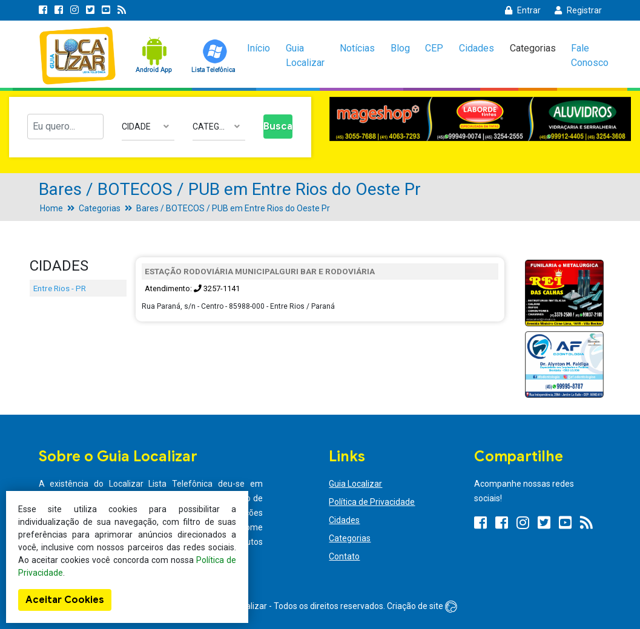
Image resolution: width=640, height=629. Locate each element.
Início (258, 48)
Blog (400, 48)
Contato (344, 556)
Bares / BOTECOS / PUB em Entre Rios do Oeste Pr (233, 208)
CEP (434, 48)
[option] (480, 119)
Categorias (533, 48)
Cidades (476, 48)
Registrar (578, 10)
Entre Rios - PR (59, 288)
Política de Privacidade (372, 502)
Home (51, 208)
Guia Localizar (305, 55)
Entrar (523, 10)
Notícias (357, 48)
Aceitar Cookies (64, 600)
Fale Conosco (590, 55)
